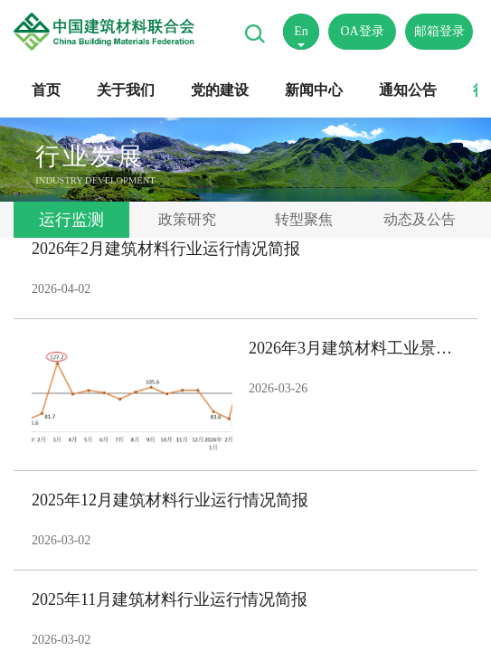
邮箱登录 (439, 31)
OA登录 (361, 31)
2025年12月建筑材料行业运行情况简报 (170, 500)
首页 (46, 90)
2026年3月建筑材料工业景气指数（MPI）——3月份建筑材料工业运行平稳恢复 (354, 348)
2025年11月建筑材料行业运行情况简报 (169, 599)
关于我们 (126, 90)
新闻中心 (314, 90)
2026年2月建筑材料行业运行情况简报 (166, 249)
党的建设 (220, 90)
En (301, 31)
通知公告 (408, 90)
